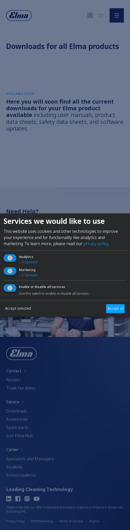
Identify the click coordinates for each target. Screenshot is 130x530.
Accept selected (18, 308)
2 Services (28, 275)
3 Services (28, 262)
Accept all (115, 308)
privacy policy (95, 244)
